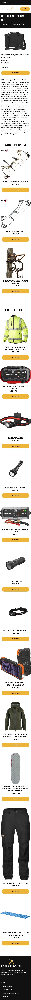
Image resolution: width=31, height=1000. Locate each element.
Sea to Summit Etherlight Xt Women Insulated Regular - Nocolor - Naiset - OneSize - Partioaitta (15, 788)
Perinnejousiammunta (11, 993)
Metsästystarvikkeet (10, 24)
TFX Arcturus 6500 (15, 581)
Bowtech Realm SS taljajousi (15, 231)
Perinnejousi (8, 986)
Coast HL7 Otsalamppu (15, 438)
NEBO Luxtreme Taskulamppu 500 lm (16, 487)
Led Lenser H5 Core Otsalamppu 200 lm (15, 631)
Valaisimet (22, 24)
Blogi (6, 996)
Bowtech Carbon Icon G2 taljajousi (15, 182)
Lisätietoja (15, 73)
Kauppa (24, 9)
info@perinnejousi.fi (6, 2)
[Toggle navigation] (3, 8)
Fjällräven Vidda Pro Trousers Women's (15, 883)
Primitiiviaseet (8, 990)
